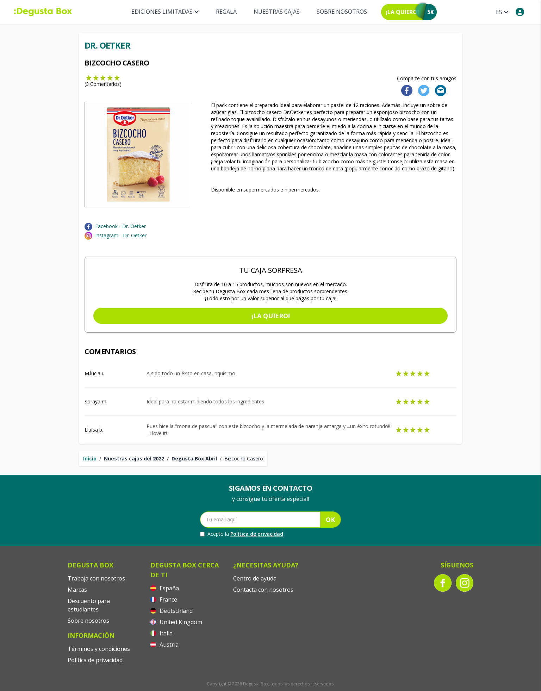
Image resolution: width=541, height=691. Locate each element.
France (163, 599)
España (164, 588)
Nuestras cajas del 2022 (134, 458)
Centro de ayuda (254, 578)
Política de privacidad (256, 533)
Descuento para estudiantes (89, 605)
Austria (164, 644)
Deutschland (171, 611)
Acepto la (241, 534)
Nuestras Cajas (277, 11)
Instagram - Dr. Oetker (121, 235)
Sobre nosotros (342, 11)
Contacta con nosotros (263, 589)
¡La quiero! (270, 316)
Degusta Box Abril (194, 458)
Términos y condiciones (99, 649)
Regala (226, 11)
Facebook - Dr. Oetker (120, 226)
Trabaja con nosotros (96, 578)
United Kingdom (176, 622)
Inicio (90, 458)
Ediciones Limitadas (165, 11)
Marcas (77, 589)
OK (330, 519)
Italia (161, 633)
